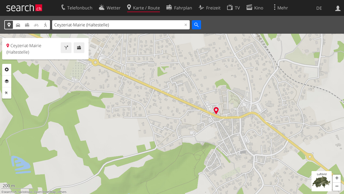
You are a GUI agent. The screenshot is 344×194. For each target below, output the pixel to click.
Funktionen (6, 93)
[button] (337, 179)
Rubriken (6, 69)
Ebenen (6, 81)
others (62, 192)
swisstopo (25, 192)
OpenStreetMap (45, 192)
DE (319, 8)
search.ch (10, 192)
